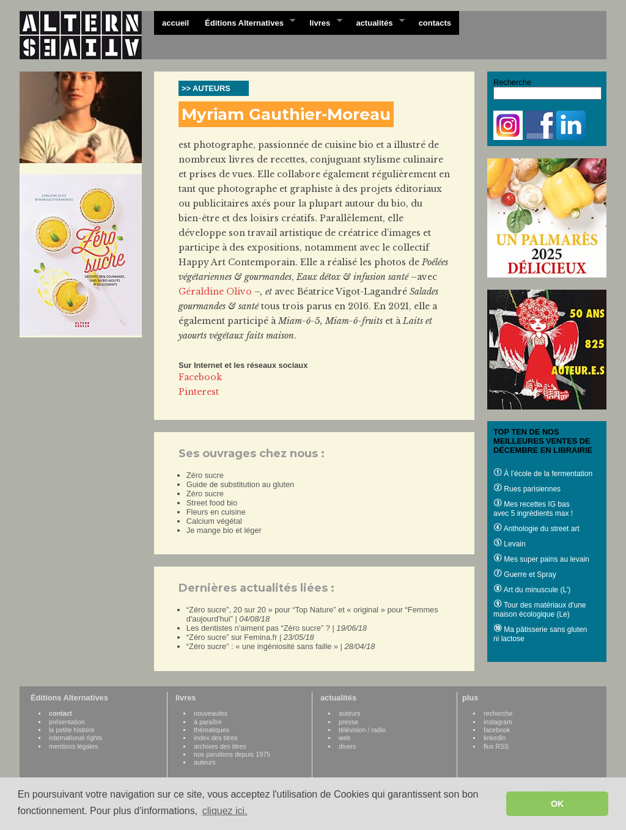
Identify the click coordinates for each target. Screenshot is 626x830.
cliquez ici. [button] (225, 811)
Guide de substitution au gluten (240, 484)
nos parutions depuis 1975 (232, 754)
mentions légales (73, 746)
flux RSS (496, 746)
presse (348, 721)
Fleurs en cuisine (216, 511)
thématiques (211, 729)
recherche (498, 713)
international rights (75, 737)
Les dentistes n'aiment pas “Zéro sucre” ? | (276, 628)
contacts (435, 23)
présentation (67, 721)
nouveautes (210, 713)
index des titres (216, 737)
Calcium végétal (214, 521)
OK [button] (557, 804)
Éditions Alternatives (246, 22)
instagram (498, 721)
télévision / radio (362, 729)
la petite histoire (72, 729)
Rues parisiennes (527, 489)
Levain (509, 544)
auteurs (205, 762)
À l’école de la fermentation (542, 473)
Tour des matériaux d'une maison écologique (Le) (539, 610)
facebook (497, 729)
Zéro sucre (205, 475)
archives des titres (220, 746)
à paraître (208, 721)
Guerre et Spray (524, 574)
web (345, 737)
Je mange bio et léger (224, 530)
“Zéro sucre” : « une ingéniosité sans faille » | (280, 646)
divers (347, 746)
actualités (376, 22)
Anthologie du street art (536, 528)
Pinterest (199, 391)
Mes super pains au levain (541, 559)
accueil (175, 23)
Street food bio (211, 502)
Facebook (200, 377)
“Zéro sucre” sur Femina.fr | (250, 637)
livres (321, 22)
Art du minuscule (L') (531, 590)
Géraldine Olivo (215, 291)
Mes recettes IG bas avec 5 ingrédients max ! (533, 509)
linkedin (495, 737)
